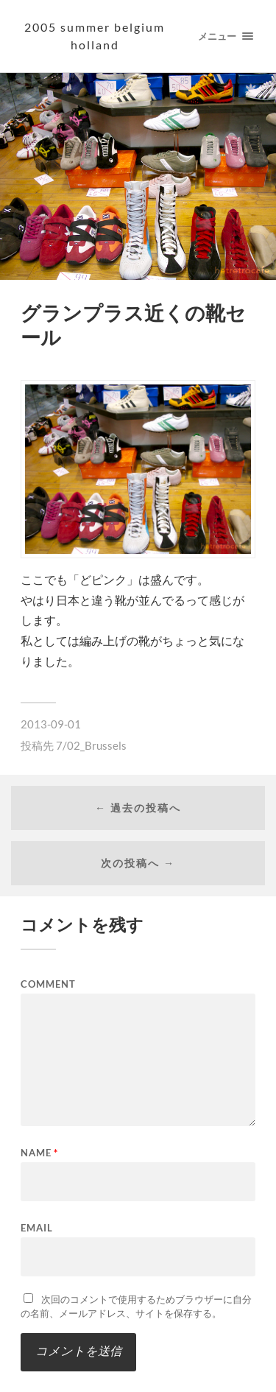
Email (37, 1228)
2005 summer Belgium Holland (94, 36)
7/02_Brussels (91, 745)
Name (39, 1153)
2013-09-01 (51, 724)
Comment (48, 984)
